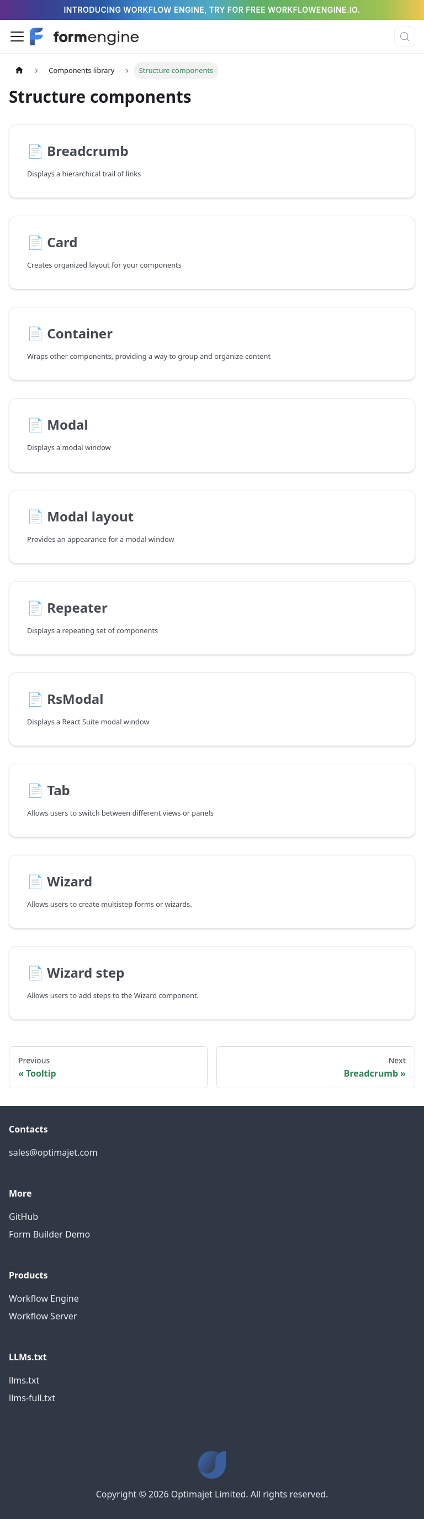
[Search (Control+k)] (404, 36)
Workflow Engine (44, 1298)
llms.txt (24, 1380)
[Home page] (19, 70)
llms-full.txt (32, 1398)
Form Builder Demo (49, 1234)
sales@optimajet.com (53, 1152)
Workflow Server (43, 1316)
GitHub (23, 1216)
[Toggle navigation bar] (17, 36)
